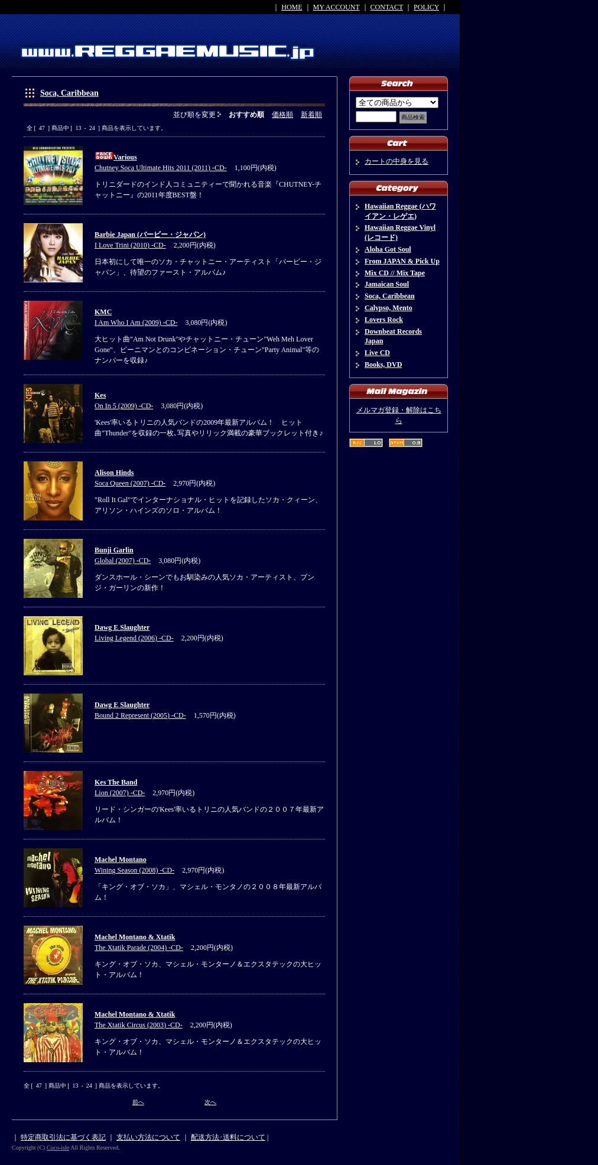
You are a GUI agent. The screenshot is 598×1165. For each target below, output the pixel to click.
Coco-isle (58, 1147)
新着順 (311, 114)
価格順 (282, 114)
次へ (210, 1102)
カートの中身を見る (396, 161)
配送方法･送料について (228, 1137)
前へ (138, 1102)
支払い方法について (148, 1137)
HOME (291, 7)
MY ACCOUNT (336, 7)
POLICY (426, 7)
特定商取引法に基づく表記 (63, 1137)
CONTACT (387, 7)
